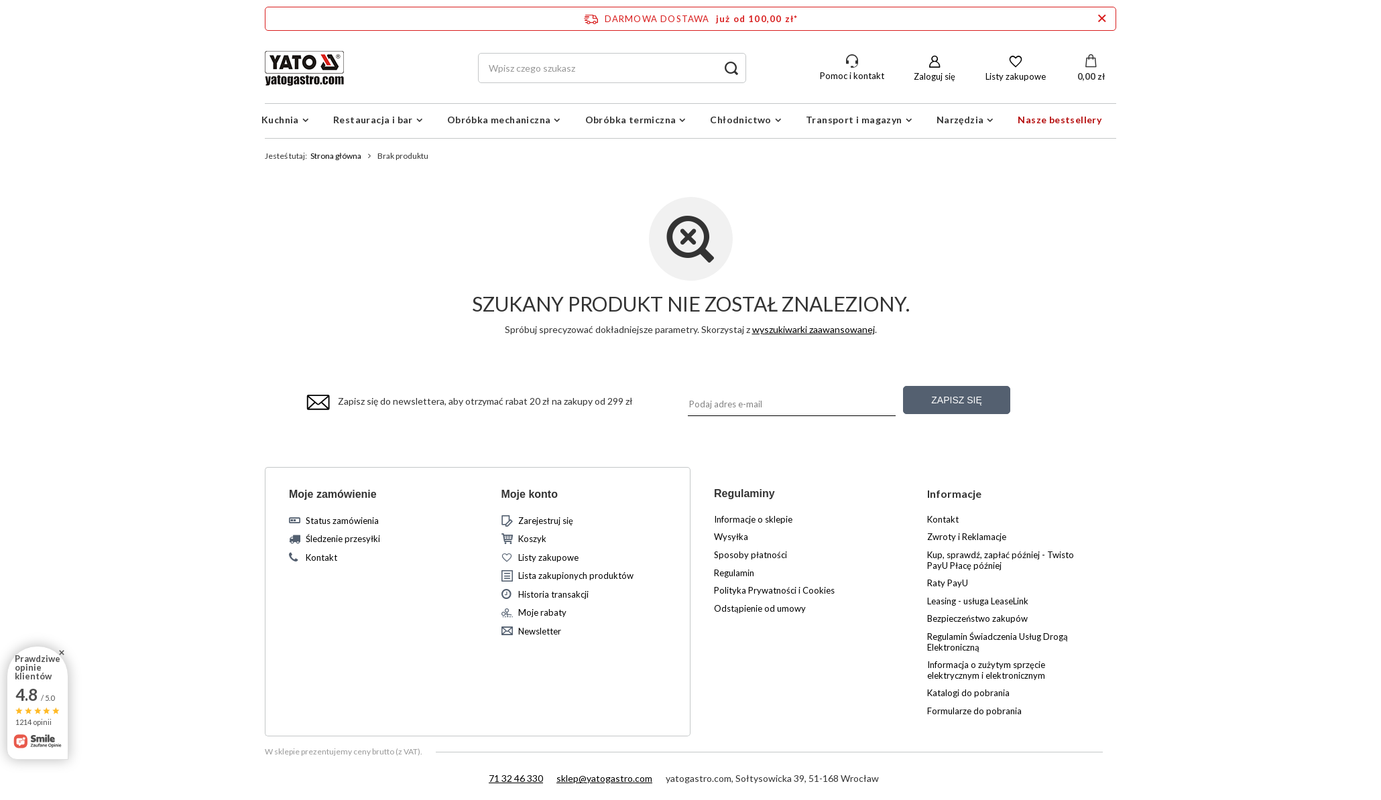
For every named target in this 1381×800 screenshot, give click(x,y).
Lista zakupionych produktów (576, 576)
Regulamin (734, 573)
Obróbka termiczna (630, 119)
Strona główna (335, 156)
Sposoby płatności (750, 555)
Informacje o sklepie (753, 520)
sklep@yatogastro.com (604, 778)
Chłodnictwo (740, 119)
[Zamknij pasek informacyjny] (1101, 19)
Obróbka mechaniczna (499, 119)
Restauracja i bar (373, 119)
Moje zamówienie (333, 494)
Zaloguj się (934, 76)
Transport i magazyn (854, 119)
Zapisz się (956, 400)
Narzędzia (960, 119)
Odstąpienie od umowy (760, 609)
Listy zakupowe (1015, 76)
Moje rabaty (542, 613)
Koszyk (532, 539)
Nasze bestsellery (1059, 119)
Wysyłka (731, 537)
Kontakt (321, 558)
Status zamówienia (342, 521)
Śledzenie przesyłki (343, 539)
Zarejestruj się (545, 521)
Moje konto (529, 494)
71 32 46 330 (516, 778)
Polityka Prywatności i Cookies (774, 591)
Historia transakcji (553, 595)
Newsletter (539, 631)
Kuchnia (280, 119)
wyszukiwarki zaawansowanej (813, 329)
